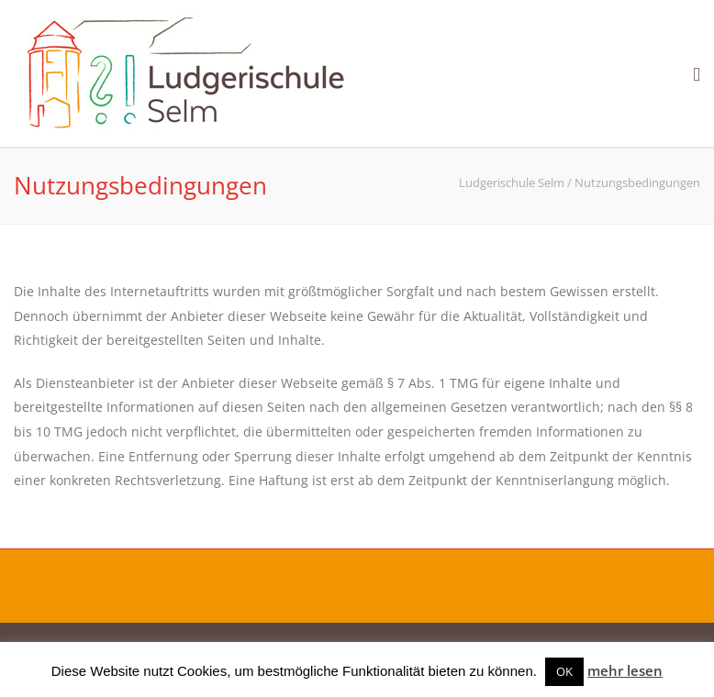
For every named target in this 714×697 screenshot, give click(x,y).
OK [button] (564, 671)
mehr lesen (625, 670)
